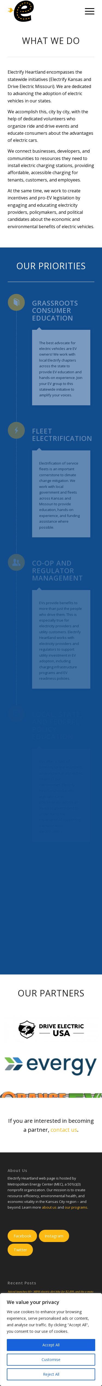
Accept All (51, 1344)
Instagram (54, 1235)
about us (49, 1207)
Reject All (51, 1374)
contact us (64, 1129)
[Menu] (86, 11)
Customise (51, 1359)
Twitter (20, 1249)
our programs (76, 1207)
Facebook (22, 1235)
